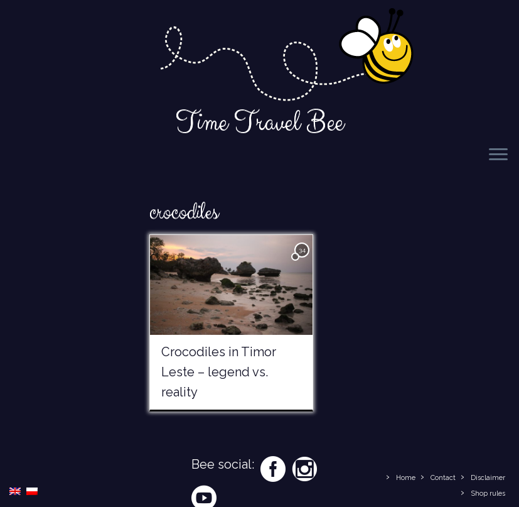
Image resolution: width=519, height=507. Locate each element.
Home (405, 478)
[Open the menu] (498, 155)
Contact (443, 478)
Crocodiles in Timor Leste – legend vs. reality (218, 372)
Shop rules (488, 493)
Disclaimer (488, 478)
